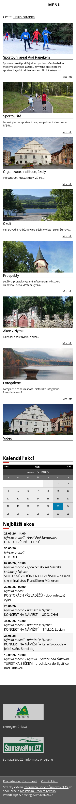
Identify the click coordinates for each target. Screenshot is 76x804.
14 (38, 498)
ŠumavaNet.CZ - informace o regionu (28, 759)
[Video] (38, 419)
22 (48, 506)
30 (58, 514)
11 (8, 498)
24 (68, 506)
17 (68, 498)
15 (48, 498)
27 (28, 514)
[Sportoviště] (38, 97)
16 (58, 498)
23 (58, 506)
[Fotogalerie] (38, 364)
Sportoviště (12, 116)
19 (18, 506)
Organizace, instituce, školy (24, 172)
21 (38, 506)
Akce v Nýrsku (14, 331)
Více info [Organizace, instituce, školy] (67, 184)
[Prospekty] (38, 257)
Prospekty (11, 276)
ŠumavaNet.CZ (43, 795)
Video (7, 438)
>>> (69, 466)
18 (8, 506)
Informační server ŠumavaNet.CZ (46, 787)
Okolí (7, 224)
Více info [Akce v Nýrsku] (67, 343)
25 (8, 514)
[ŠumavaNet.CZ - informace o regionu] (23, 752)
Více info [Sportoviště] (67, 132)
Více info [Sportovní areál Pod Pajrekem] (67, 76)
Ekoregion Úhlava (15, 727)
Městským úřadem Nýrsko (38, 791)
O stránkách (49, 781)
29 (48, 514)
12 (18, 498)
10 (68, 491)
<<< (6, 466)
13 (28, 498)
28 (38, 514)
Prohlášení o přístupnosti (20, 781)
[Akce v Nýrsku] (38, 312)
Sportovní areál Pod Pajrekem (26, 57)
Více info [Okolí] (67, 236)
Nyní (37, 466)
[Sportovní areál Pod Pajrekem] (38, 38)
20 (28, 506)
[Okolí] (38, 205)
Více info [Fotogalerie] (67, 399)
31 (68, 514)
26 (18, 514)
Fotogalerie (12, 383)
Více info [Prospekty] (67, 291)
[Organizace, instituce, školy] (38, 153)
